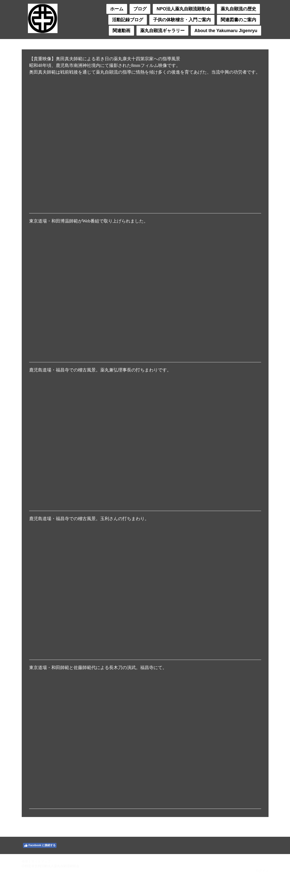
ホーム (116, 8)
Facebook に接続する (40, 845)
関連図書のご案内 (238, 19)
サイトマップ (41, 861)
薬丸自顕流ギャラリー (162, 30)
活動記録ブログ (127, 19)
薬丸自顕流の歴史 (238, 8)
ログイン (262, 870)
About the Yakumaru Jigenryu (225, 30)
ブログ (140, 8)
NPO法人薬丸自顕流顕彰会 (183, 8)
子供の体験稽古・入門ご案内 (182, 19)
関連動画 (121, 30)
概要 (25, 861)
